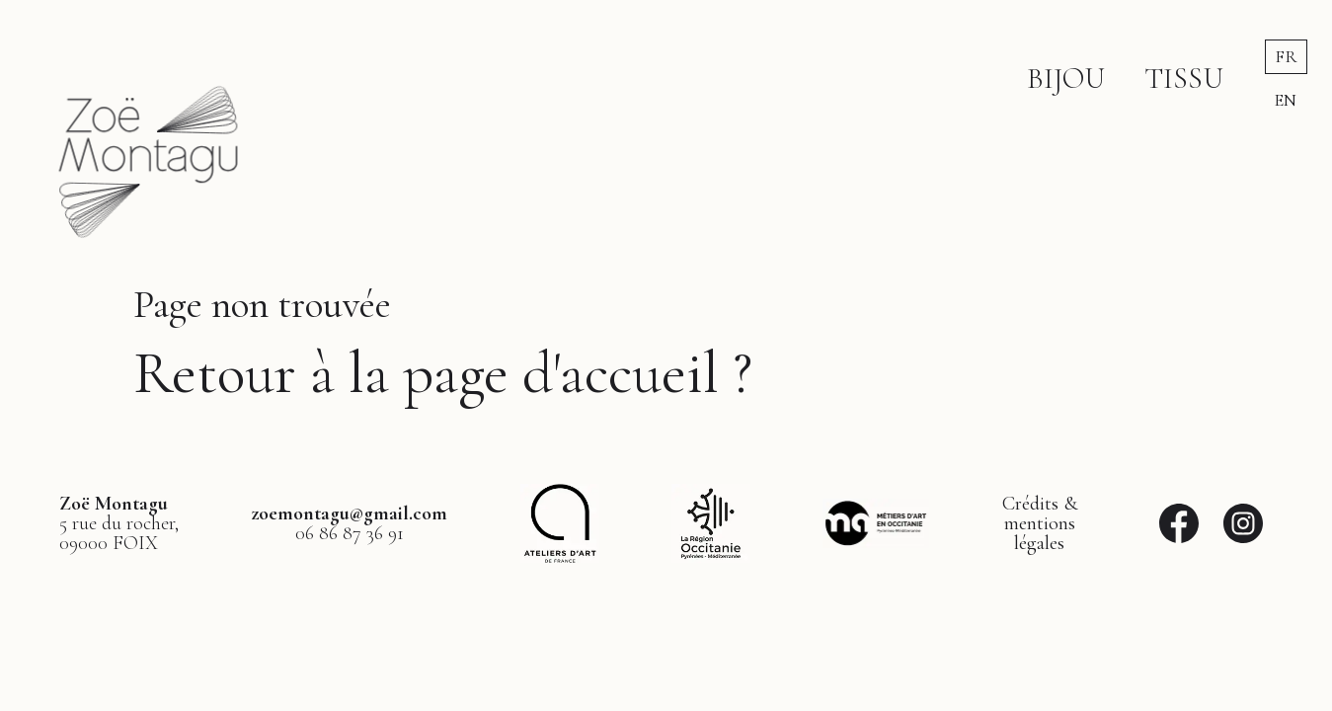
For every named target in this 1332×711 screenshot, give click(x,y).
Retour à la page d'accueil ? (442, 373)
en (1285, 100)
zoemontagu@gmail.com (349, 513)
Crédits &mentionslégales (1039, 523)
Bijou (1066, 78)
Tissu (1183, 78)
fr (1286, 56)
